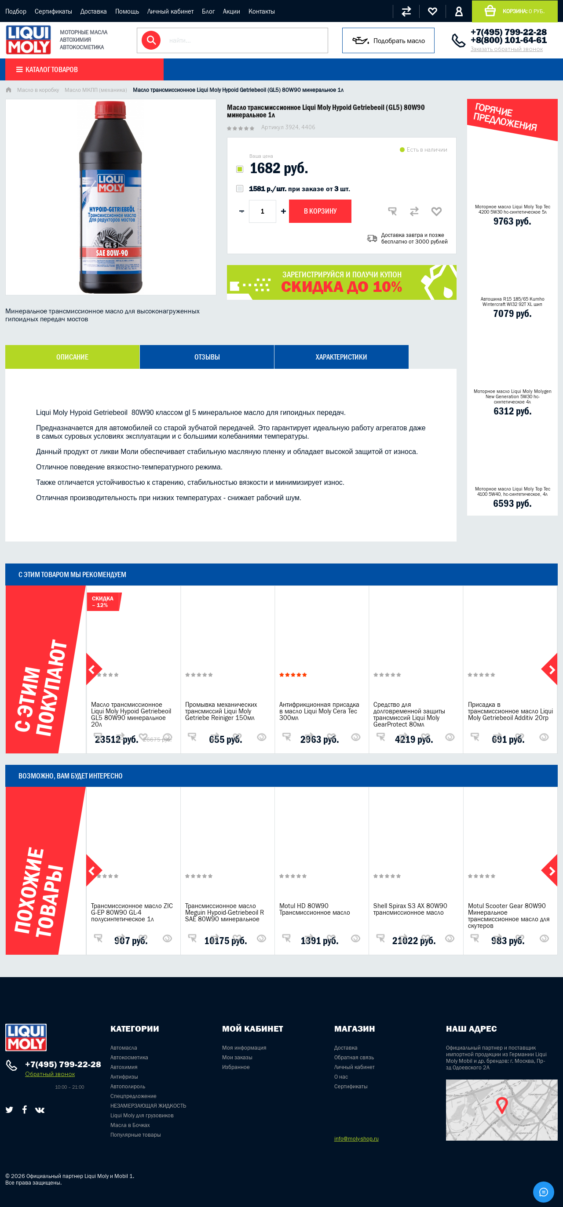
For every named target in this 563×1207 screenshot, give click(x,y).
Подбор (15, 11)
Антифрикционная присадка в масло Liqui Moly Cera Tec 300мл (319, 711)
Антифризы (124, 1076)
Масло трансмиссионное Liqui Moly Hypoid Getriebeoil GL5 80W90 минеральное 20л (131, 714)
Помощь (127, 11)
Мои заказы (237, 1057)
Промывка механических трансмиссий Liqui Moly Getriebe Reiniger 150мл (221, 711)
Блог (208, 11)
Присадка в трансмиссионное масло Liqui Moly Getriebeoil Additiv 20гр (510, 711)
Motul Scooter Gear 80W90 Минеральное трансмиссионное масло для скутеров (509, 915)
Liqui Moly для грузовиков (142, 1115)
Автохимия (124, 1067)
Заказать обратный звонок (507, 49)
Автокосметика (129, 1057)
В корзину (320, 211)
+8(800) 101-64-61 (509, 40)
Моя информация (244, 1047)
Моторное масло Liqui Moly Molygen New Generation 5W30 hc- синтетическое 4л (513, 396)
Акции (231, 11)
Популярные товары (135, 1134)
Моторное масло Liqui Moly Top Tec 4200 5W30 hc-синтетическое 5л (512, 209)
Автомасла (123, 1047)
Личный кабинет (170, 11)
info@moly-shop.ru (356, 1138)
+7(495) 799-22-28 (509, 32)
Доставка (93, 11)
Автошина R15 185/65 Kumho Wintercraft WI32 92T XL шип (513, 301)
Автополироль (127, 1086)
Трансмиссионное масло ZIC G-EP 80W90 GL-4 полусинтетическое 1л (132, 912)
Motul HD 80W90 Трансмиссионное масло (314, 909)
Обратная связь (354, 1057)
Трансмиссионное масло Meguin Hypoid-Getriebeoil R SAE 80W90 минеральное (224, 912)
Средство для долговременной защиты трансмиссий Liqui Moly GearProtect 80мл (409, 714)
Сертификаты (53, 11)
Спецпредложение (133, 1096)
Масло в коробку (38, 90)
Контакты (262, 11)
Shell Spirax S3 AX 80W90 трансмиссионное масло (410, 909)
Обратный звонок (50, 1074)
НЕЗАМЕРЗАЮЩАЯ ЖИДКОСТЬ (148, 1105)
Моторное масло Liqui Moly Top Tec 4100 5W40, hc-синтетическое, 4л (512, 491)
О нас (341, 1076)
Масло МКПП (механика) (96, 90)
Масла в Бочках (130, 1125)
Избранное (236, 1067)
